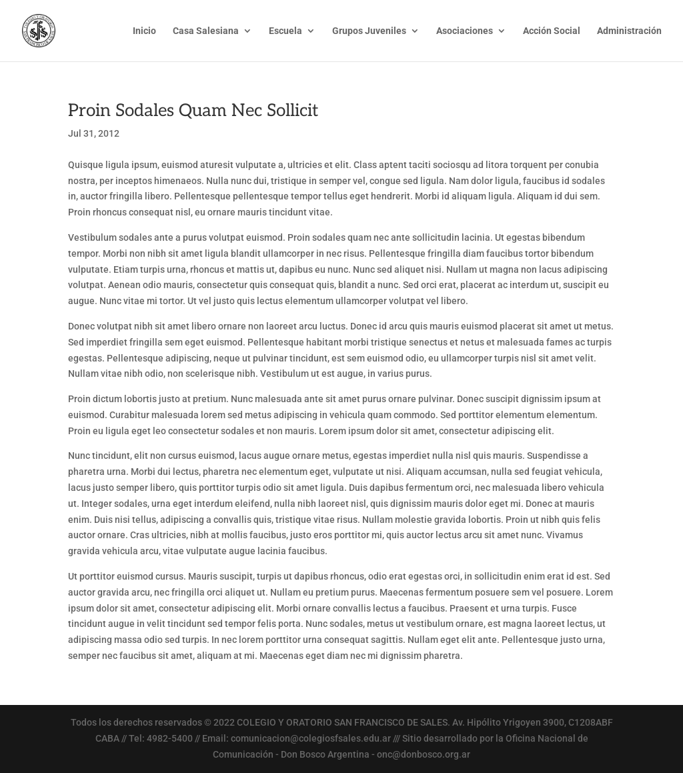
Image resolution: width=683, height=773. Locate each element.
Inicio (144, 31)
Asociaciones (464, 31)
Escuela (285, 31)
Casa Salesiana (206, 31)
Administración (629, 31)
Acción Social (551, 31)
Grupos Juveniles (369, 31)
